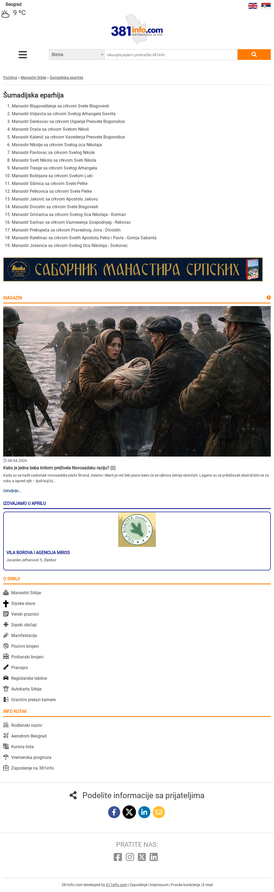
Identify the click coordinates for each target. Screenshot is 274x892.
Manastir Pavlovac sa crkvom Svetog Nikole (53, 152)
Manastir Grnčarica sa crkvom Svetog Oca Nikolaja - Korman (69, 214)
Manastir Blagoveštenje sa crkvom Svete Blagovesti (60, 106)
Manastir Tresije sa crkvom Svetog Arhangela (54, 168)
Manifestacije (24, 635)
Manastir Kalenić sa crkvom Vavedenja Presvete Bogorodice (68, 137)
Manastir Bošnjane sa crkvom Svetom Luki (52, 175)
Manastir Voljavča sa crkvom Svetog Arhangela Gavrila (64, 113)
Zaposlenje (139, 885)
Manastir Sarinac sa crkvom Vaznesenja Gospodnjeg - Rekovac (71, 222)
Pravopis (19, 667)
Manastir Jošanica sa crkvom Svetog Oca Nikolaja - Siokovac (70, 245)
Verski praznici (25, 614)
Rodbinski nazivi (26, 725)
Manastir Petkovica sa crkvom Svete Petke (52, 191)
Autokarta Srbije (26, 689)
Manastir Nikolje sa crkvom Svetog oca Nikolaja (57, 144)
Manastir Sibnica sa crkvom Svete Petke (49, 183)
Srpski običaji (24, 624)
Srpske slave (23, 603)
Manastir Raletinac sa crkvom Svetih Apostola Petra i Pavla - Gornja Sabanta (84, 237)
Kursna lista (22, 746)
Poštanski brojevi (27, 656)
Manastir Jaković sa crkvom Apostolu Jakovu (55, 199)
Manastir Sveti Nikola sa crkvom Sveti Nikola (54, 160)
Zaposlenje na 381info (32, 768)
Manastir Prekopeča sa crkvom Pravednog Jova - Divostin (66, 230)
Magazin (12, 297)
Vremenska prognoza (31, 757)
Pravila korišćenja (186, 885)
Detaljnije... (12, 491)
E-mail (208, 885)
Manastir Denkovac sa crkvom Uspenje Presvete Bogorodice (68, 121)
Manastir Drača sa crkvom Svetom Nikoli (50, 129)
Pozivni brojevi (25, 646)
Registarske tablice (29, 678)
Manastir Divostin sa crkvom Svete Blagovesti (55, 206)
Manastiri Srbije (26, 592)
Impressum (159, 885)
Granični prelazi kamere (33, 699)
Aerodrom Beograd (29, 736)
